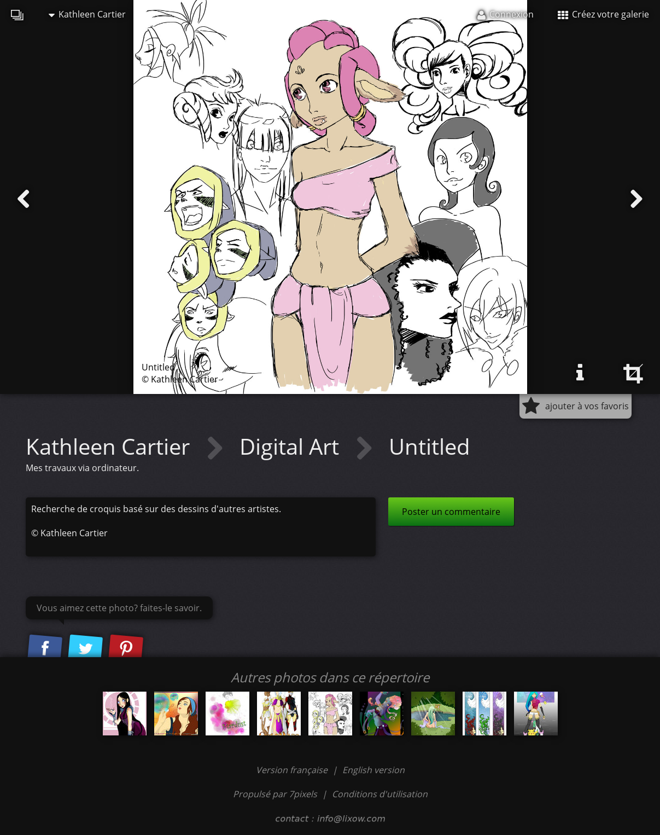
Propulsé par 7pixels (275, 794)
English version (373, 770)
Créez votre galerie (603, 14)
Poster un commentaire (451, 512)
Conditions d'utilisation (380, 794)
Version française (293, 770)
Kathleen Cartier (87, 14)
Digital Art (292, 446)
